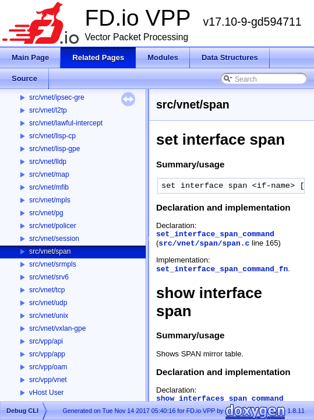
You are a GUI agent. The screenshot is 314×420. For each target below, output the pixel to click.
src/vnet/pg (46, 213)
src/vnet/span (49, 251)
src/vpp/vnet (48, 380)
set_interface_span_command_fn (222, 269)
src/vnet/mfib (49, 187)
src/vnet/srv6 (49, 277)
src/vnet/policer (52, 226)
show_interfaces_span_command (219, 398)
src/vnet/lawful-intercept (66, 123)
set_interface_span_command (215, 234)
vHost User (46, 392)
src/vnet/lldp (47, 162)
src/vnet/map (49, 174)
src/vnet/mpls (49, 200)
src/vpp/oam (48, 367)
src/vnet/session (54, 239)
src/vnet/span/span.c (203, 243)
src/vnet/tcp (47, 290)
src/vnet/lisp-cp (52, 136)
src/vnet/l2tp (48, 110)
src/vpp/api (46, 341)
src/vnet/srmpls (52, 264)
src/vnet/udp (48, 303)
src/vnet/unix (48, 316)
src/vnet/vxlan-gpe (57, 328)
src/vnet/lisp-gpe (54, 149)
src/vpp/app (47, 354)
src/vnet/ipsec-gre (56, 97)
